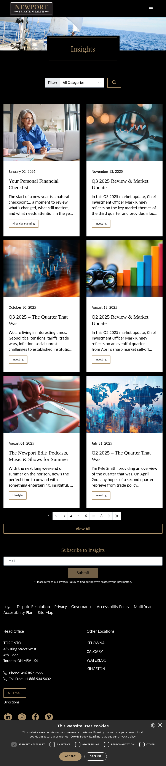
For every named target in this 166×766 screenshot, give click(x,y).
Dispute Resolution (33, 606)
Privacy (60, 606)
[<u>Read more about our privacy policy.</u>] (112, 736)
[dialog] (83, 743)
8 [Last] (101, 515)
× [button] (160, 725)
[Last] (116, 516)
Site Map (45, 612)
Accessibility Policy (113, 606)
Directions (11, 702)
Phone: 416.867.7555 (26, 673)
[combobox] (153, 725)
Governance (82, 606)
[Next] (109, 516)
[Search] (114, 83)
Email (14, 693)
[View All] (83, 529)
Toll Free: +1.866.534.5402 (30, 678)
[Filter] (82, 83)
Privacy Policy (67, 582)
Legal (8, 606)
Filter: (52, 82)
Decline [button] (96, 756)
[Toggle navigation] (151, 9)
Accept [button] (70, 756)
